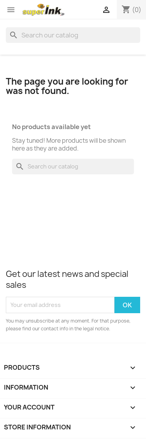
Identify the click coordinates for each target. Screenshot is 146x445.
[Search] (73, 35)
